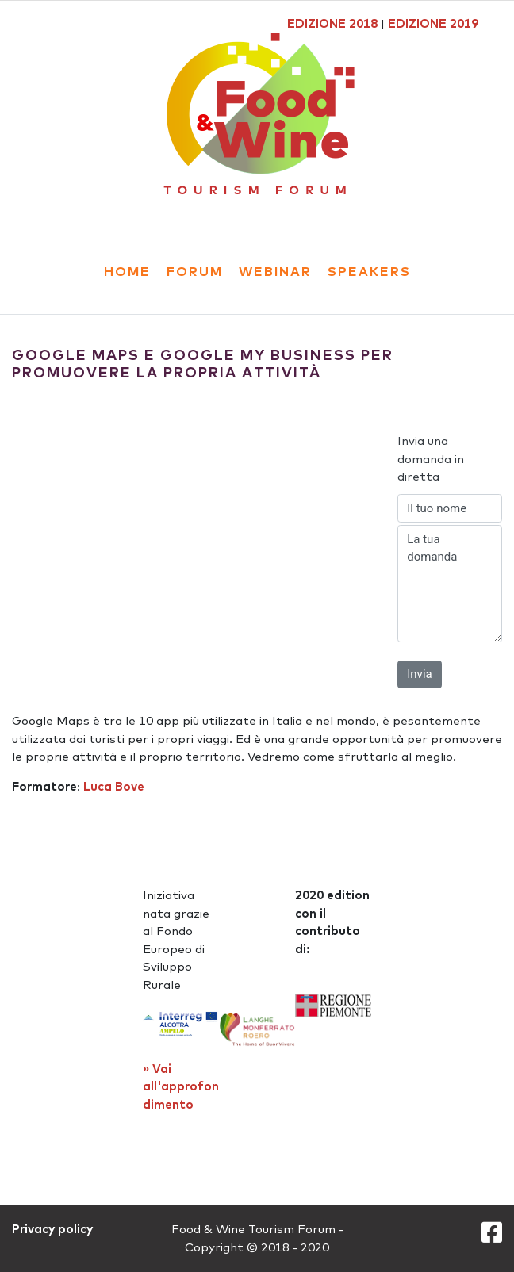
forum (195, 271)
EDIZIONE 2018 (332, 23)
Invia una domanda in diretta (430, 458)
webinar (275, 271)
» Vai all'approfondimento (181, 1086)
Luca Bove (113, 786)
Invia (419, 674)
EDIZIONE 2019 (433, 23)
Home (127, 271)
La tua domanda (449, 583)
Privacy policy (52, 1228)
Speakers (369, 271)
